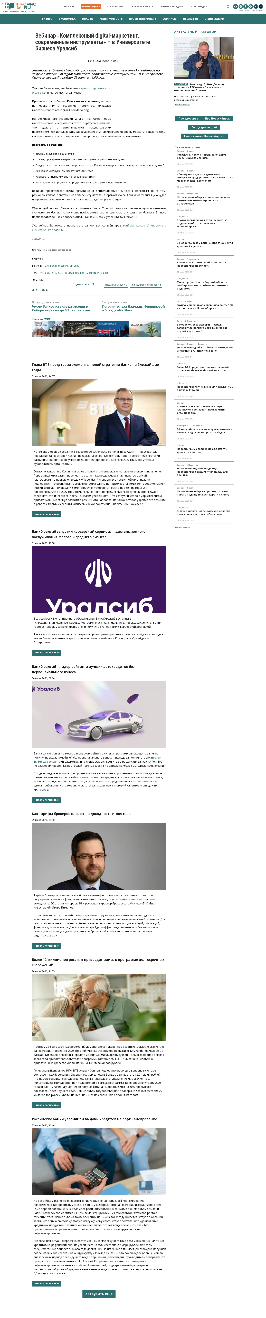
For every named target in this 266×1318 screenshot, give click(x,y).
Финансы (202, 344)
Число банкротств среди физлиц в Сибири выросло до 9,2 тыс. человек (61, 308)
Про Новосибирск (217, 118)
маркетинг (92, 272)
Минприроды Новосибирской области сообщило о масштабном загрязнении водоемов (202, 285)
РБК (81, 903)
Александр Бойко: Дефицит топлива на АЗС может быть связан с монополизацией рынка (199, 87)
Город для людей (204, 127)
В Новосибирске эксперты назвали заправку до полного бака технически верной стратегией (202, 328)
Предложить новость (116, 284)
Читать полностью (46, 514)
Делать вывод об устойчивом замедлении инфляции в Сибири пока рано (205, 349)
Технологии (193, 259)
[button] (228, 6)
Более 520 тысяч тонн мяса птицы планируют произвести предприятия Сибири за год (201, 409)
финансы (45, 272)
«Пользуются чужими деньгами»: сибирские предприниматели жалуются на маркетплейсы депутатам (205, 177)
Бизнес (180, 151)
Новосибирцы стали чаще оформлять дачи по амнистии (202, 450)
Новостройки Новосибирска (204, 136)
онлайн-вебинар (74, 272)
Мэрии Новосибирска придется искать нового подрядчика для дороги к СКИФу (203, 493)
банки (104, 272)
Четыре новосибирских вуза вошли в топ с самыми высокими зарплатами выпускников (205, 200)
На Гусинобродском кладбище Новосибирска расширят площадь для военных (202, 472)
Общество (192, 194)
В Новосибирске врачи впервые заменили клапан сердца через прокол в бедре (204, 430)
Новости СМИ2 (41, 319)
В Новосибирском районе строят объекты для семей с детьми (205, 244)
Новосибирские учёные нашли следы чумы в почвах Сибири (205, 388)
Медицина (182, 426)
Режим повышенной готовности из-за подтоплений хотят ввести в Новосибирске (202, 223)
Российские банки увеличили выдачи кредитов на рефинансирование (94, 1119)
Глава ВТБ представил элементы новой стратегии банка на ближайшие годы (203, 368)
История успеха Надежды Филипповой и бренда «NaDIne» (133, 308)
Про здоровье (188, 118)
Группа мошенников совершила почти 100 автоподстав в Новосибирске (205, 306)
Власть (191, 151)
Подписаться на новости (146, 284)
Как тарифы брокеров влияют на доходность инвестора (81, 813)
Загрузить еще (99, 1293)
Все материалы (182, 104)
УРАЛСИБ (57, 272)
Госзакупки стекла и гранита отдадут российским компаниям (201, 156)
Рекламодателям (250, 10)
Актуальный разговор (195, 32)
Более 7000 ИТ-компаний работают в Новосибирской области (201, 264)
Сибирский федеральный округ (62, 265)
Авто (179, 301)
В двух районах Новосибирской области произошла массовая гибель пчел (203, 512)
